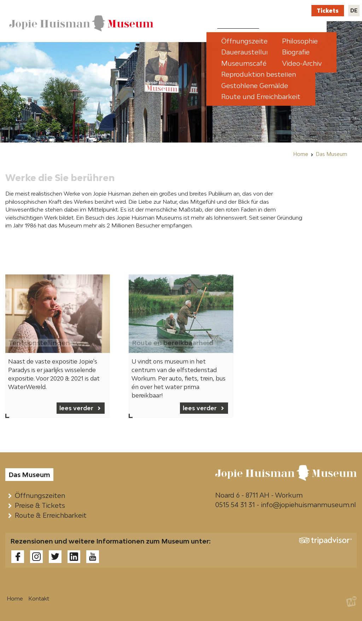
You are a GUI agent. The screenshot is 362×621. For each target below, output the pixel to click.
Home (300, 154)
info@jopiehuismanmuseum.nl (308, 505)
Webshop (263, 10)
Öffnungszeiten (41, 495)
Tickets (328, 10)
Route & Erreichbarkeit (52, 515)
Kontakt (293, 10)
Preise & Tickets (41, 505)
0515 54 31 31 (235, 505)
